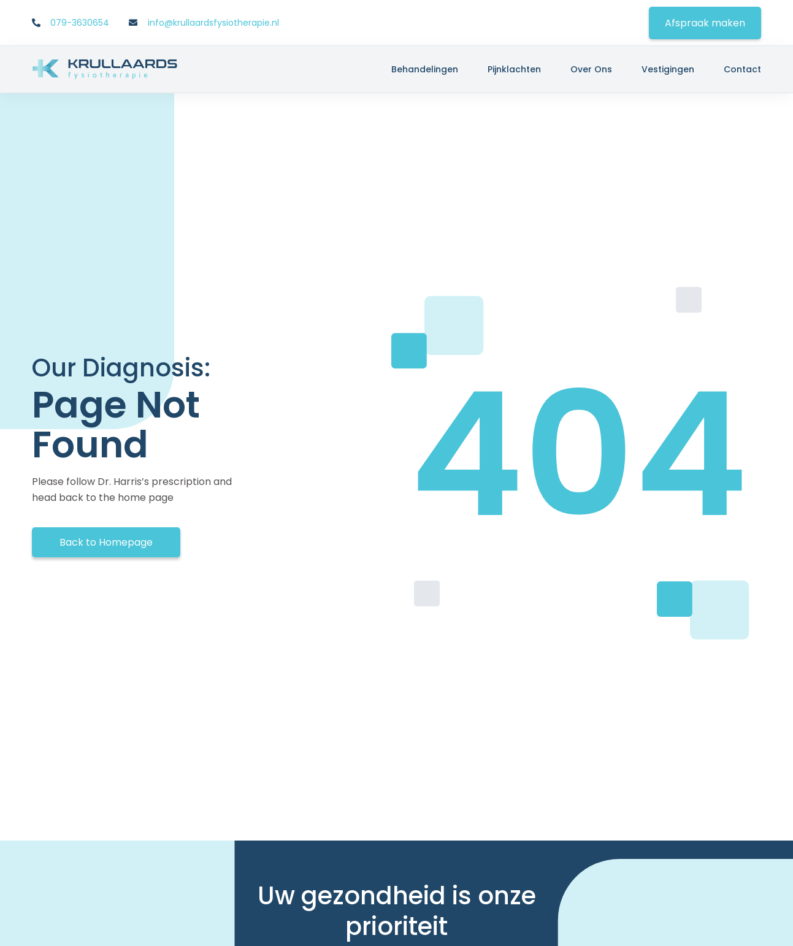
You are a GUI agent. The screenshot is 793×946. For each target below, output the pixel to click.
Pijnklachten (514, 69)
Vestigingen (668, 69)
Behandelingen (424, 69)
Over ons (591, 69)
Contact (742, 69)
